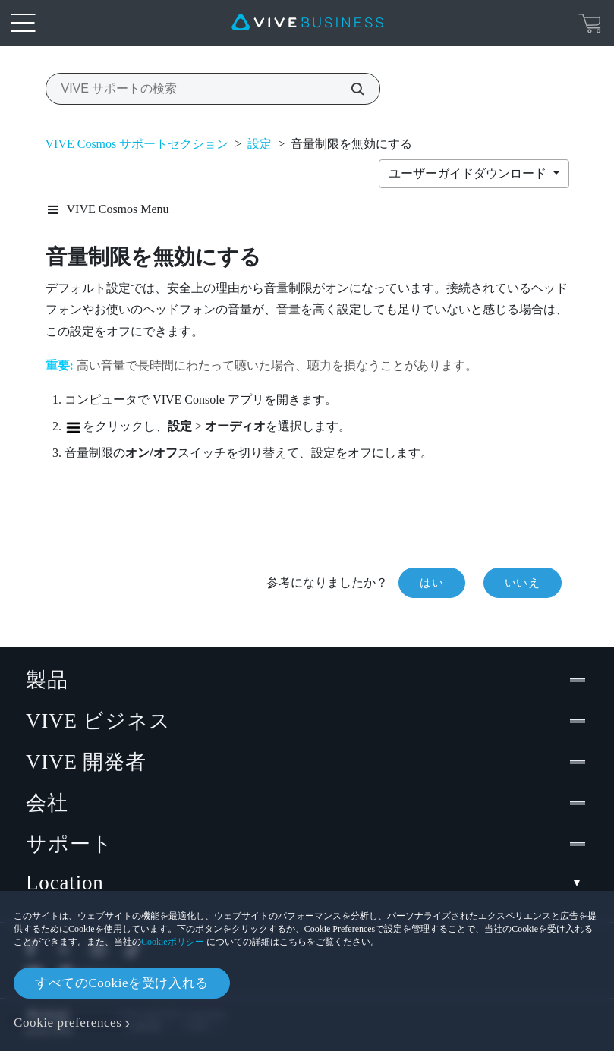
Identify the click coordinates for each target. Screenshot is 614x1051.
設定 (259, 143)
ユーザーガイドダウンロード (469, 173)
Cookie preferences (67, 1022)
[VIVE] (307, 22)
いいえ (522, 583)
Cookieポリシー (172, 941)
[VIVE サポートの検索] (349, 89)
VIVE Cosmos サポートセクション (137, 143)
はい (431, 583)
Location (307, 883)
